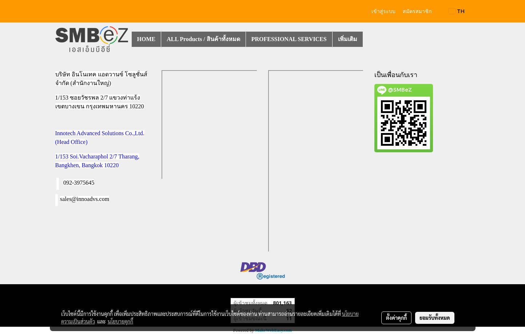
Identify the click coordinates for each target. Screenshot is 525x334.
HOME (146, 39)
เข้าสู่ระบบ (383, 11)
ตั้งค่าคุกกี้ (396, 317)
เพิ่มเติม (347, 39)
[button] (369, 39)
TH (457, 11)
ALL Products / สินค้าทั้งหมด (203, 39)
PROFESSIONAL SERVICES (289, 39)
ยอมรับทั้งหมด (434, 317)
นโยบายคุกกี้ (120, 321)
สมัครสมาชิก (417, 11)
